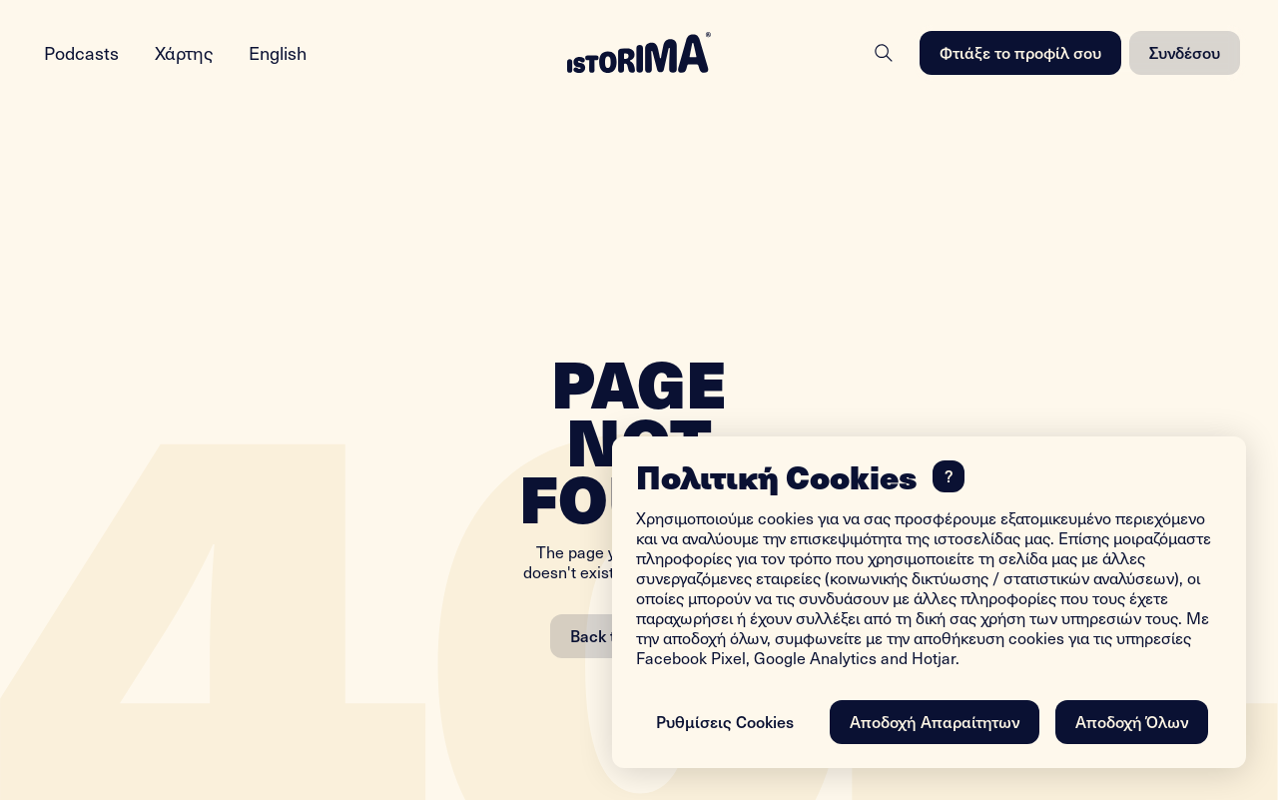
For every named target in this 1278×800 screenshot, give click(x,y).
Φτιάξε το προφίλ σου (1020, 52)
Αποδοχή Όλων (1131, 721)
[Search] (884, 53)
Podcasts (81, 52)
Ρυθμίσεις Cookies (725, 721)
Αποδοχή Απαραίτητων (934, 721)
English (278, 52)
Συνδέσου (1184, 52)
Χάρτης (184, 52)
